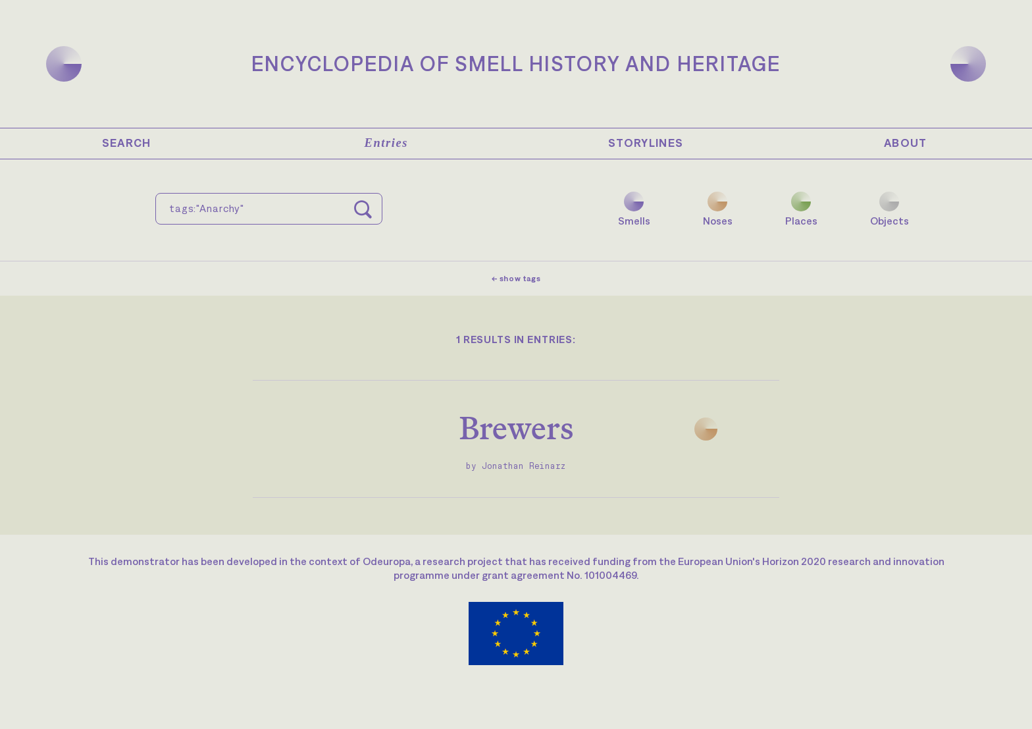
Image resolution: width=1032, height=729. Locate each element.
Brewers (516, 428)
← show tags (516, 278)
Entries (386, 142)
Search (126, 142)
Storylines (646, 142)
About (905, 142)
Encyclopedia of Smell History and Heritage (516, 63)
